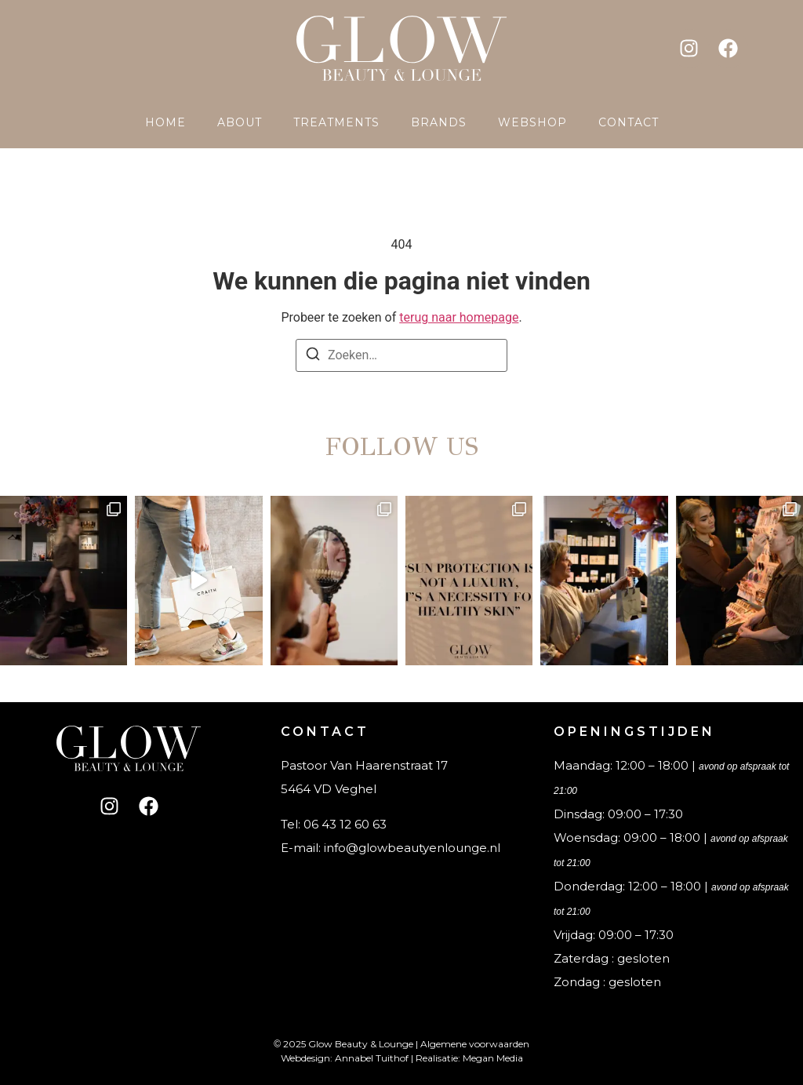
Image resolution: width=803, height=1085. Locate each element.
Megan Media (493, 1058)
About (239, 122)
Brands (439, 122)
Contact (628, 122)
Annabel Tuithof (372, 1058)
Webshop (532, 122)
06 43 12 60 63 (345, 824)
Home (165, 122)
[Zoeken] (312, 356)
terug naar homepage (458, 317)
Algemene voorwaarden (474, 1044)
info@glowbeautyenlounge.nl (412, 847)
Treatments (336, 122)
